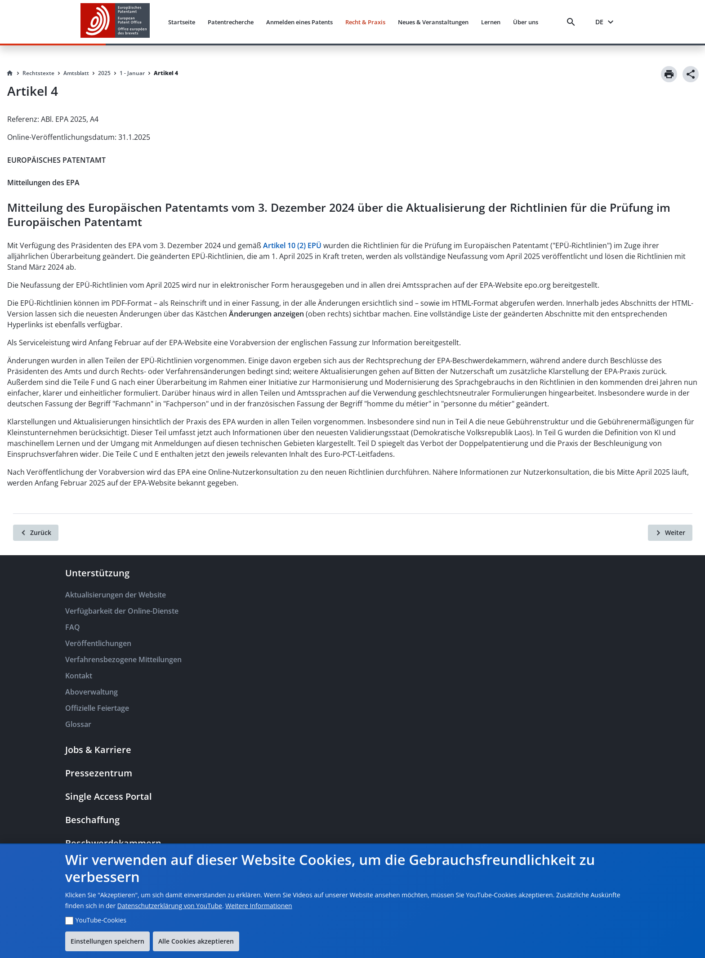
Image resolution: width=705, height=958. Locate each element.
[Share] (691, 74)
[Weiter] (670, 533)
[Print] (669, 74)
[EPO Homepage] (115, 21)
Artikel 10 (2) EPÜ (292, 245)
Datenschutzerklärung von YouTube (169, 905)
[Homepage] (9, 73)
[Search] (572, 22)
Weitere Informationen (258, 905)
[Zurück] (35, 533)
